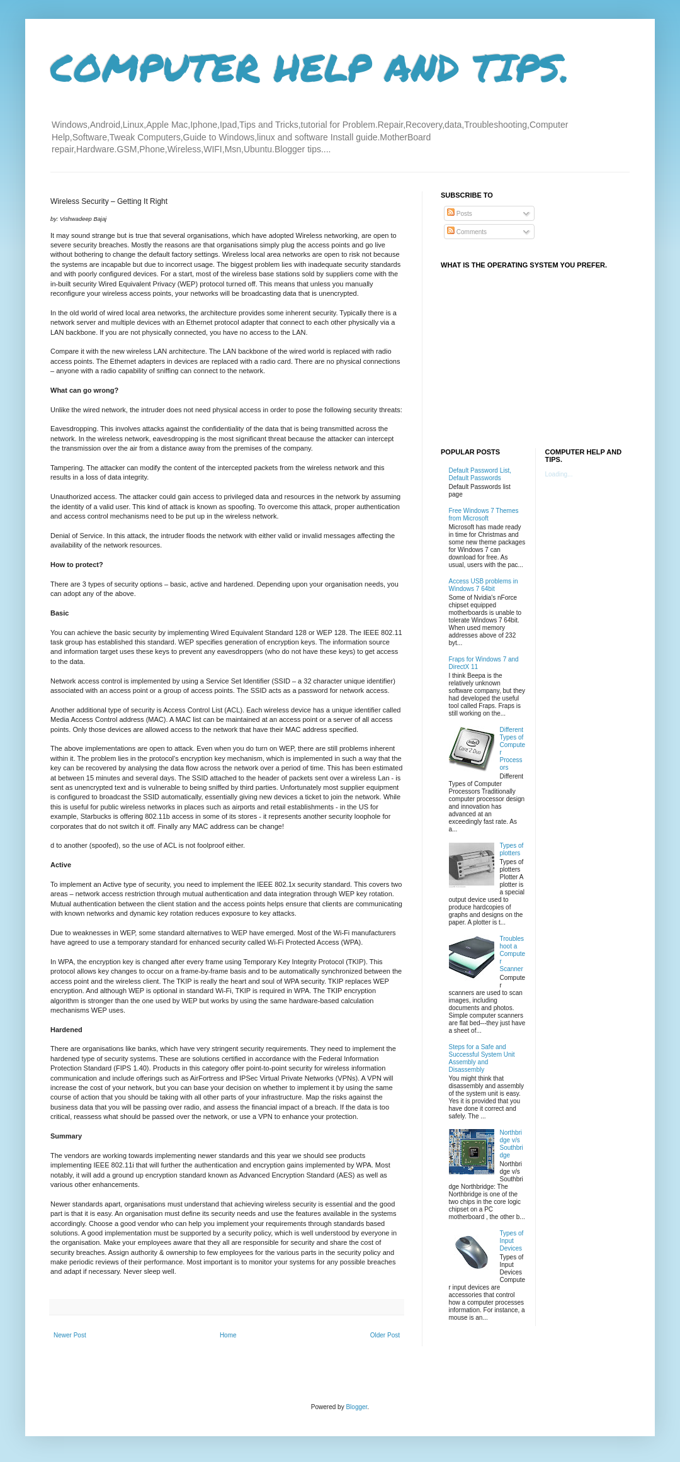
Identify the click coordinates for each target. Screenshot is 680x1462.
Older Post (385, 1335)
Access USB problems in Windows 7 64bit (483, 585)
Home (228, 1335)
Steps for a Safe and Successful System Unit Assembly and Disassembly (482, 1058)
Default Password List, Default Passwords (480, 474)
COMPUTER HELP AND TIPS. (310, 67)
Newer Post (70, 1335)
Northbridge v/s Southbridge (511, 1144)
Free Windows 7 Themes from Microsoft (484, 514)
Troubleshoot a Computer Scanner (513, 953)
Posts (459, 213)
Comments (467, 231)
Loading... (559, 474)
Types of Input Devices (512, 1241)
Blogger (356, 1406)
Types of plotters (512, 849)
